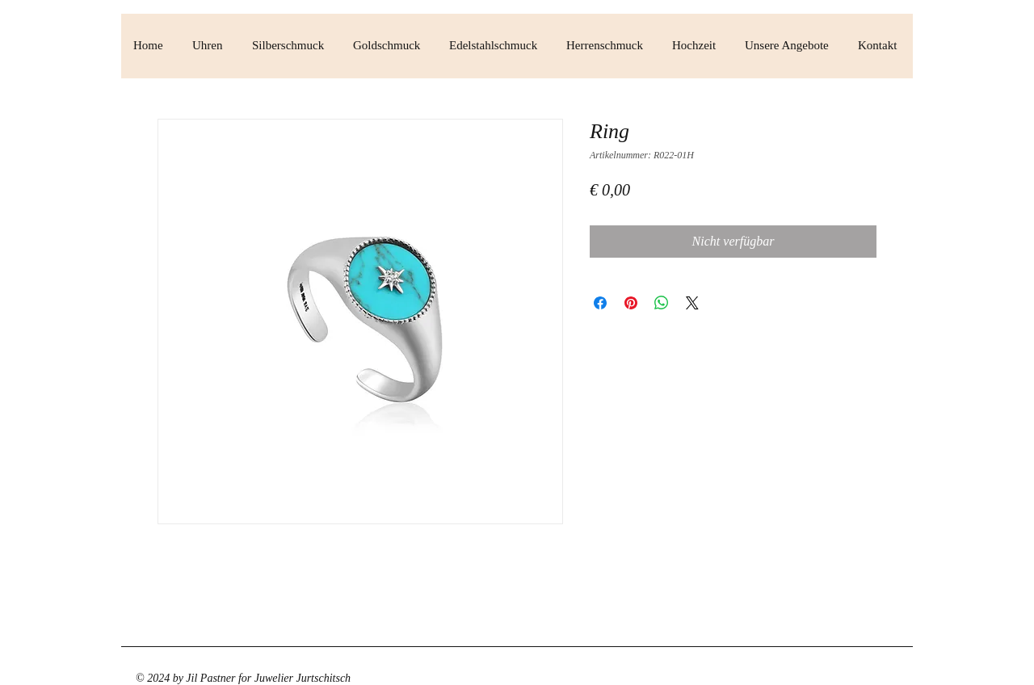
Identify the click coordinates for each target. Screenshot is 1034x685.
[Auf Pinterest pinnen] (631, 303)
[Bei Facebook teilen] (600, 303)
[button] (210, 46)
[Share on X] (692, 303)
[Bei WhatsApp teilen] (661, 303)
